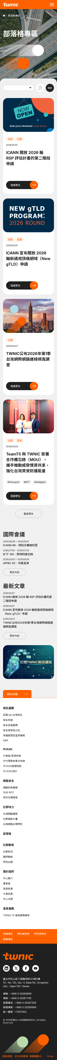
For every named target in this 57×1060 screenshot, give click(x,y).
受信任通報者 (10, 797)
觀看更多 (28, 513)
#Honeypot (13, 482)
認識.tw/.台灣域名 (12, 714)
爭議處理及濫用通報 (14, 735)
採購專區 (8, 933)
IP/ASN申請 (21, 1056)
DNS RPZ (8, 792)
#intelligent (40, 482)
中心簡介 (8, 878)
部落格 (7, 833)
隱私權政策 (23, 933)
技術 (10, 139)
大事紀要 (8, 893)
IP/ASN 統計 (10, 771)
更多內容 (14, 572)
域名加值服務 (10, 725)
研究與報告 (40, 933)
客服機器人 (35, 1056)
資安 (19, 440)
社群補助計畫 (10, 818)
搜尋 (50, 88)
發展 (19, 239)
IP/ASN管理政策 (12, 766)
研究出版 (8, 861)
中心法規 (8, 898)
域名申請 (8, 720)
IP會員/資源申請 (12, 755)
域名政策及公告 (11, 730)
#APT (27, 482)
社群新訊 (8, 851)
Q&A (5, 740)
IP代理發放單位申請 (14, 760)
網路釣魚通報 (10, 787)
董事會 (6, 883)
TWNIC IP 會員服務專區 (16, 915)
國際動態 (8, 856)
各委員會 (8, 888)
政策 (10, 239)
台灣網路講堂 (10, 813)
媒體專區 (8, 939)
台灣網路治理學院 (12, 824)
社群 (19, 139)
